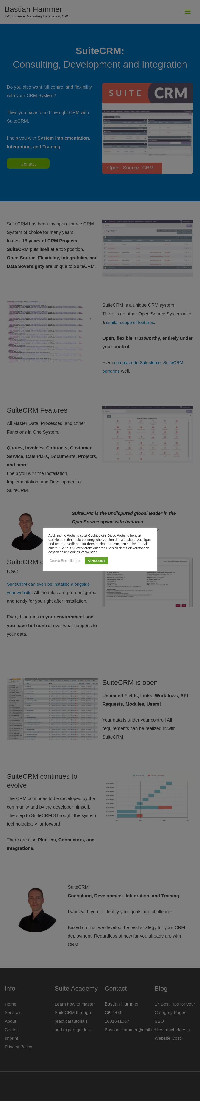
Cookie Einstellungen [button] (65, 560)
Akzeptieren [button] (96, 560)
